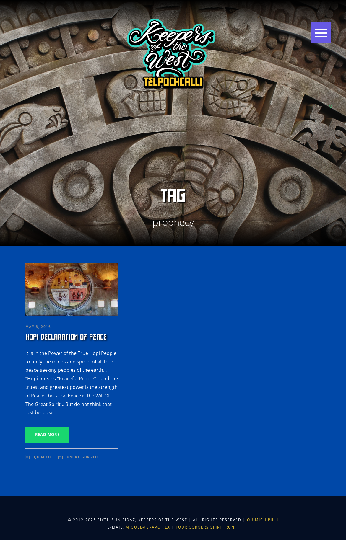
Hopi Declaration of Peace (66, 337)
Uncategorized (82, 457)
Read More (47, 434)
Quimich (42, 457)
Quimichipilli (262, 519)
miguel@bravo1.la (148, 527)
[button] (321, 32)
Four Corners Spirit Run (206, 527)
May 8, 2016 (38, 326)
